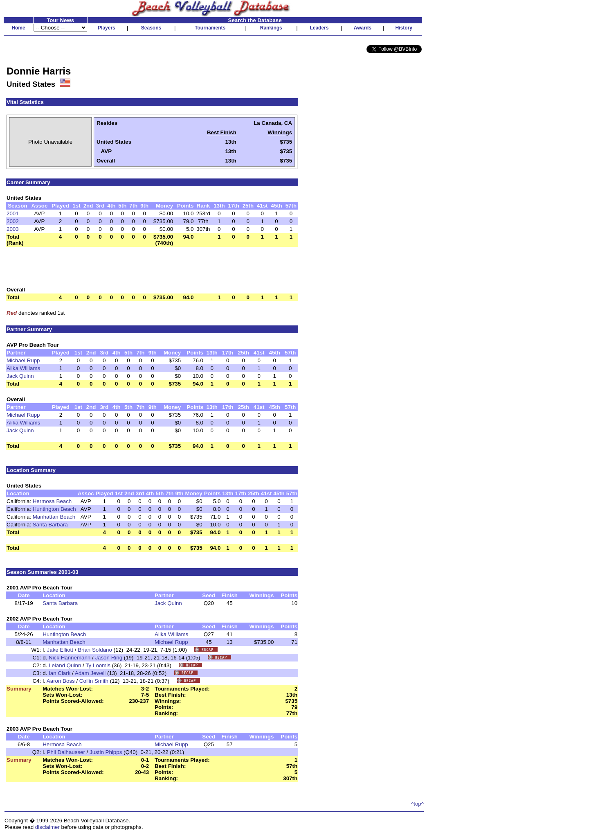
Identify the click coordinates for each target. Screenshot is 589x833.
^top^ (417, 804)
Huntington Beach (54, 509)
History (404, 28)
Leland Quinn (65, 665)
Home (18, 28)
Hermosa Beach (52, 501)
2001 (13, 213)
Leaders (319, 28)
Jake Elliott (60, 650)
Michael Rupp (23, 360)
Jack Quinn (20, 376)
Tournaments (210, 28)
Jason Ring (108, 658)
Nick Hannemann (69, 658)
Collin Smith (93, 681)
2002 (13, 221)
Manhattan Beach (54, 517)
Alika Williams (23, 368)
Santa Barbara (50, 524)
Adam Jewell (90, 673)
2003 (13, 229)
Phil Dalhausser (66, 752)
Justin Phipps (106, 752)
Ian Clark (59, 673)
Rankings (271, 28)
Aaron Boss (61, 681)
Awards (362, 28)
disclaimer (47, 827)
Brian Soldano (95, 650)
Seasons (151, 28)
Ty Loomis (97, 665)
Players (106, 28)
